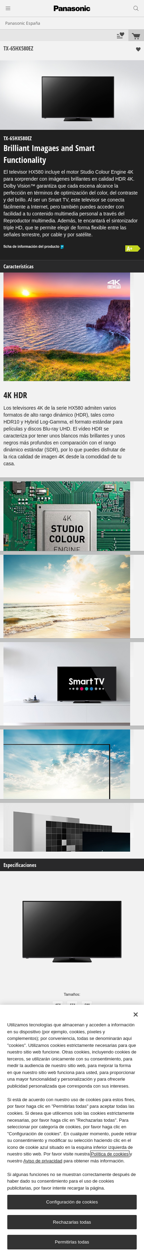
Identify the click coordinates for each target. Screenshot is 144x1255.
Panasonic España (22, 23)
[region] (72, 1130)
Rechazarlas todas (72, 1222)
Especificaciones (19, 865)
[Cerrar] (135, 1014)
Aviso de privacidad (42, 1160)
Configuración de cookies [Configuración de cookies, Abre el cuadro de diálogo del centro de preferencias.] (72, 1202)
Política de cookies (109, 1154)
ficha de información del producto (33, 247)
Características (18, 266)
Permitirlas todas (72, 1242)
